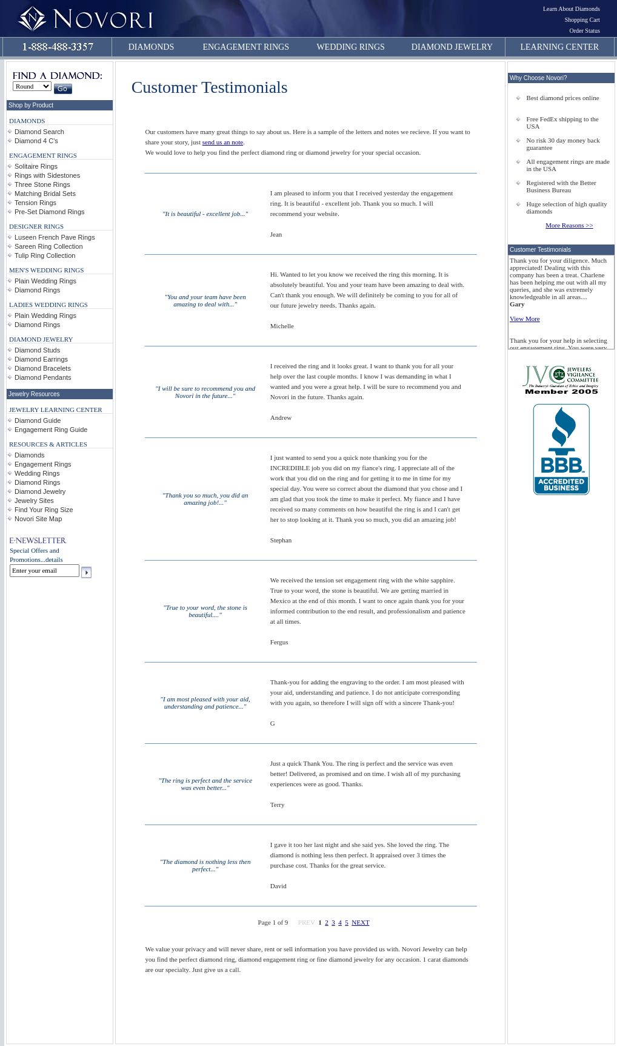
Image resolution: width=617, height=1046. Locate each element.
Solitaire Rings (36, 166)
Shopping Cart (582, 19)
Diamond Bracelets (43, 368)
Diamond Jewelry (40, 491)
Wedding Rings (37, 473)
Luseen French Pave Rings (55, 237)
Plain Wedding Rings (45, 281)
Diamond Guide (38, 420)
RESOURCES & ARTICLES (48, 444)
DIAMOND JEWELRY (452, 47)
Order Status (585, 30)
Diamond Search (39, 131)
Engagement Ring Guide (51, 429)
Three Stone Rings (42, 184)
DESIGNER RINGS (36, 226)
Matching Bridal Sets (45, 193)
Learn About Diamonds (571, 8)
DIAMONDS (151, 47)
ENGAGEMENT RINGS (246, 47)
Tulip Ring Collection (45, 255)
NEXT (360, 922)
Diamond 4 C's (36, 140)
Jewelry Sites (34, 500)
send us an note (223, 142)
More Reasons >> (569, 225)
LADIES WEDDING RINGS (48, 304)
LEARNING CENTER (560, 47)
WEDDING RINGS (350, 47)
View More (525, 318)
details (54, 559)
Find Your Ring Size (44, 509)
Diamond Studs (37, 350)
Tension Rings (35, 202)
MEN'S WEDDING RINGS (46, 270)
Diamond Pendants (43, 377)
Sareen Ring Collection (49, 246)
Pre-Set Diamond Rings (50, 211)
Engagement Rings (43, 464)
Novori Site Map (38, 518)
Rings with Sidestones (47, 175)
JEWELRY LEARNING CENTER (55, 409)
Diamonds (30, 455)
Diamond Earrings (41, 359)
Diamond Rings (37, 290)
